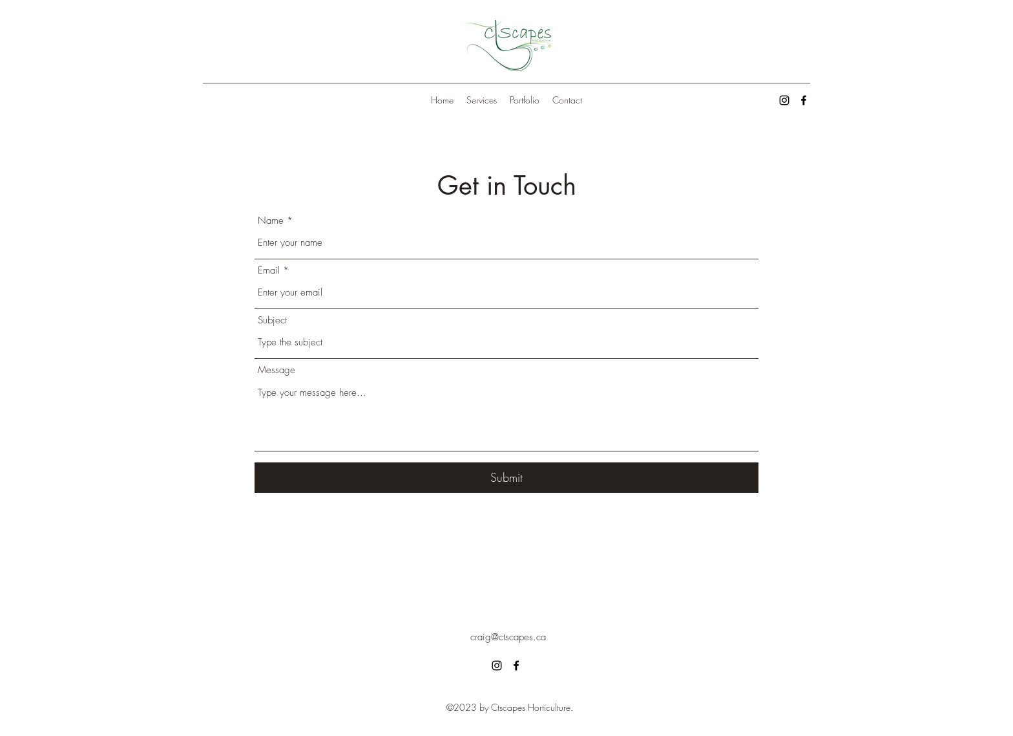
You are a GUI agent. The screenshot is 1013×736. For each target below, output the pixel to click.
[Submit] (506, 477)
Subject (272, 320)
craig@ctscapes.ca (508, 637)
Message (276, 370)
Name (271, 221)
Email (269, 271)
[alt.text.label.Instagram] (784, 100)
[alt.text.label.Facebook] (803, 100)
